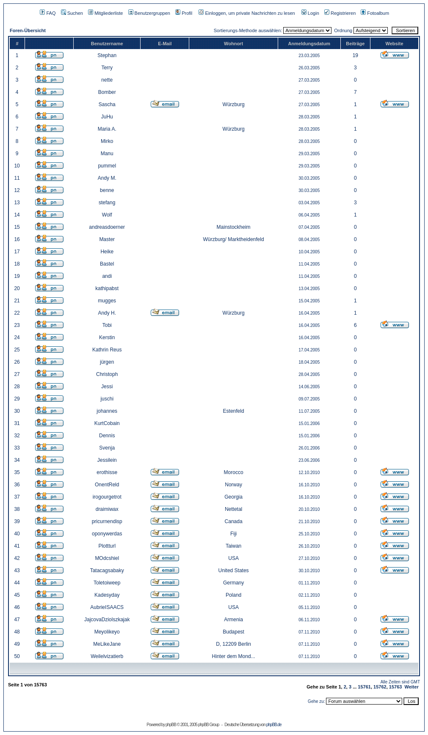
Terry (107, 68)
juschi (106, 399)
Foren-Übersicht (28, 30)
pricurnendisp (107, 521)
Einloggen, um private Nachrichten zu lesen (247, 13)
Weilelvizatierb (107, 656)
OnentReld (107, 485)
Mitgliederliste (105, 13)
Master (107, 239)
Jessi (107, 386)
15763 (395, 686)
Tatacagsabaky (107, 570)
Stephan (106, 55)
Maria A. (107, 129)
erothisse (107, 472)
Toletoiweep (107, 583)
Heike (106, 252)
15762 (380, 686)
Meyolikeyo (107, 632)
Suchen (72, 13)
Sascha (107, 104)
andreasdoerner (107, 227)
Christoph (107, 374)
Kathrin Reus (106, 350)
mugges (107, 301)
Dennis (107, 436)
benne (107, 190)
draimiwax (107, 509)
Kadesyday (106, 595)
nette (107, 80)
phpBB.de (274, 724)
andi (107, 276)
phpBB (171, 724)
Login (310, 13)
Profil (183, 13)
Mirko (107, 141)
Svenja (107, 448)
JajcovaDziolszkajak (107, 620)
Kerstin (107, 337)
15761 (364, 686)
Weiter (412, 686)
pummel (107, 166)
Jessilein (107, 460)
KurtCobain (107, 423)
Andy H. (107, 313)
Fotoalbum (375, 13)
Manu (107, 153)
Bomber (107, 92)
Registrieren (340, 13)
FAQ (47, 13)
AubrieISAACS (107, 607)
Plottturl (107, 546)
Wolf (107, 215)
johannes (107, 411)
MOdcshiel (107, 558)
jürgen (107, 362)
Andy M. (107, 178)
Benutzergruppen (149, 13)
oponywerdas (107, 534)
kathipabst (107, 288)
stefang (107, 203)
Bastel (107, 264)
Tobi (107, 325)
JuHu (107, 117)
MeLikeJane (107, 644)
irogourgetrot (107, 497)
